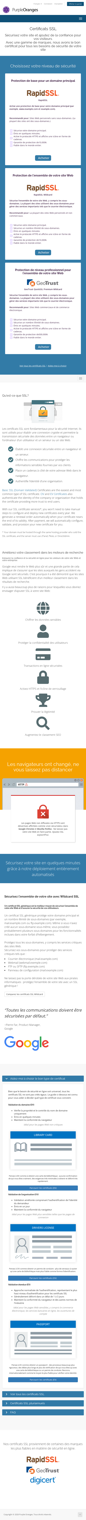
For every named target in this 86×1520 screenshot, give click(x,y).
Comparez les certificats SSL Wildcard (24, 994)
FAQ (13, 1412)
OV (42, 494)
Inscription (58, 4)
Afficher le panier (75, 4)
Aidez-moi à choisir (57, 365)
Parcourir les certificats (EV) (43, 1379)
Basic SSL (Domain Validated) (19, 490)
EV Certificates (58, 494)
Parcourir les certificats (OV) (43, 1278)
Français (38, 4)
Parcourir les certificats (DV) (43, 1188)
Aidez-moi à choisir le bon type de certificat (37, 1078)
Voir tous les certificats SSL (33, 365)
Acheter (43, 158)
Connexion (48, 4)
